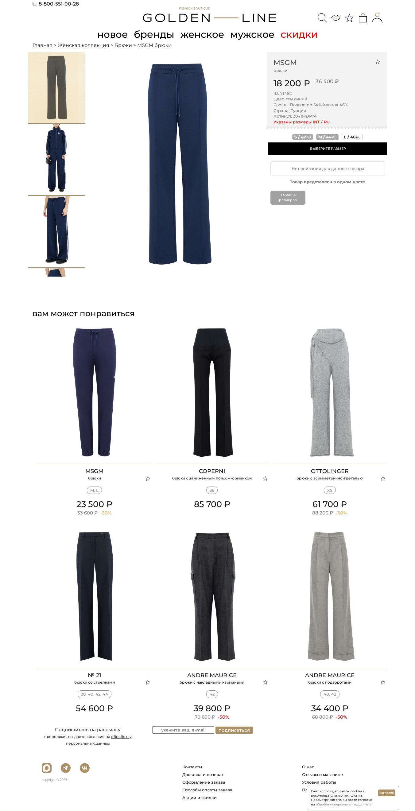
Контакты (192, 766)
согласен (386, 793)
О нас (308, 766)
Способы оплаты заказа (207, 789)
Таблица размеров (288, 197)
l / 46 (352, 136)
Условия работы (319, 782)
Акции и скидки (199, 797)
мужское (253, 34)
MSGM (285, 62)
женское (202, 34)
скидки (300, 34)
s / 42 (302, 136)
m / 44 (327, 136)
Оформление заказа (203, 782)
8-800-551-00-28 (56, 4)
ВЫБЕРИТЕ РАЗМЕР (328, 148)
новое (112, 34)
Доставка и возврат (202, 774)
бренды (154, 34)
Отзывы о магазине (322, 774)
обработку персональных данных (343, 804)
